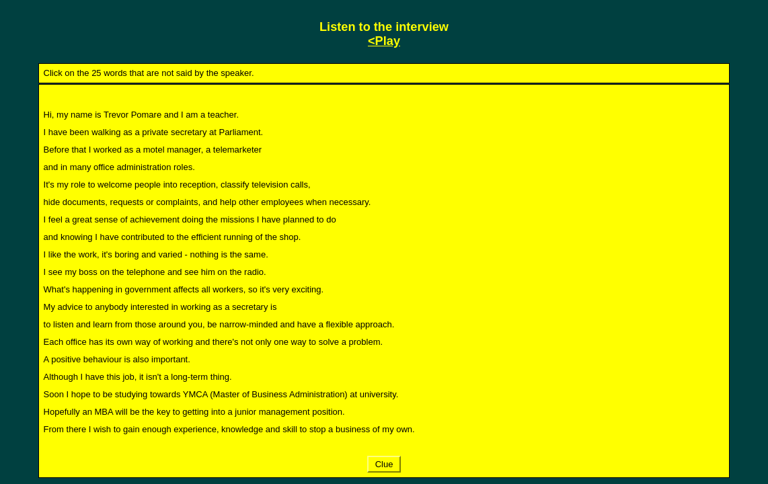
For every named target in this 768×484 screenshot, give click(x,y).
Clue (384, 464)
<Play (384, 41)
